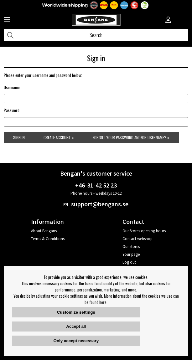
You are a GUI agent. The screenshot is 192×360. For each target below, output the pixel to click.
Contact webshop (137, 238)
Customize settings (76, 312)
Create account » (59, 137)
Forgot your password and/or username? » (131, 137)
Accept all (76, 326)
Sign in (19, 137)
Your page (131, 254)
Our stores (131, 246)
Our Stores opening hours (144, 231)
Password (11, 110)
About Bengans (44, 231)
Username (12, 87)
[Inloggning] (168, 20)
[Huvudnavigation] (7, 20)
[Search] (96, 35)
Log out (129, 262)
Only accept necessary (76, 340)
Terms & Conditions (48, 238)
